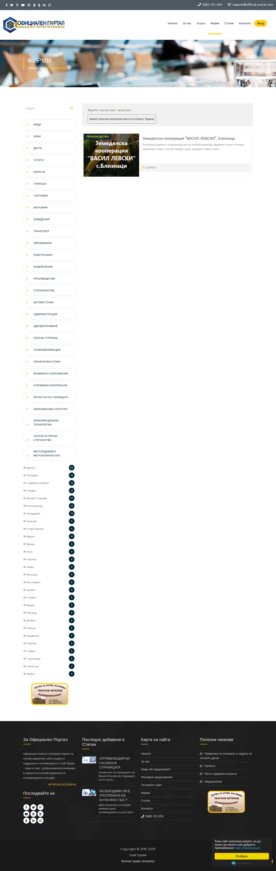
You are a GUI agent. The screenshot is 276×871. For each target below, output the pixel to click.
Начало (173, 23)
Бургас (29, 468)
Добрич (29, 620)
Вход (260, 23)
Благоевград (32, 506)
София (29, 651)
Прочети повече (62, 784)
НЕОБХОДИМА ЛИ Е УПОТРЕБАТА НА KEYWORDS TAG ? (114, 795)
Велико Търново (35, 498)
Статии (229, 23)
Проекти (207, 766)
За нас (187, 23)
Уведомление (211, 782)
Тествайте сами (151, 785)
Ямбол (29, 674)
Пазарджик (31, 513)
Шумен (29, 590)
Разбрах (242, 856)
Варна (28, 536)
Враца (29, 544)
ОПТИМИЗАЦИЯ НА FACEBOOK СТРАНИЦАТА (114, 763)
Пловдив (30, 475)
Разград (30, 613)
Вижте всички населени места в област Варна (122, 119)
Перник (29, 628)
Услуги (200, 23)
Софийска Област (36, 483)
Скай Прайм (138, 855)
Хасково (30, 521)
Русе (28, 552)
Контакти (245, 23)
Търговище (32, 659)
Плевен (29, 491)
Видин (29, 605)
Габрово (30, 643)
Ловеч (28, 567)
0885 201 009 (154, 816)
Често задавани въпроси (218, 774)
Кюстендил (32, 582)
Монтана (30, 575)
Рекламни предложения (156, 777)
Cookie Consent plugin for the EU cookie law (242, 863)
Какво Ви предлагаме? (156, 769)
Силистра (31, 666)
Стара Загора (33, 529)
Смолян (29, 559)
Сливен (29, 597)
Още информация (248, 848)
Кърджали (31, 636)
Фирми (215, 23)
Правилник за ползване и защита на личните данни (226, 756)
